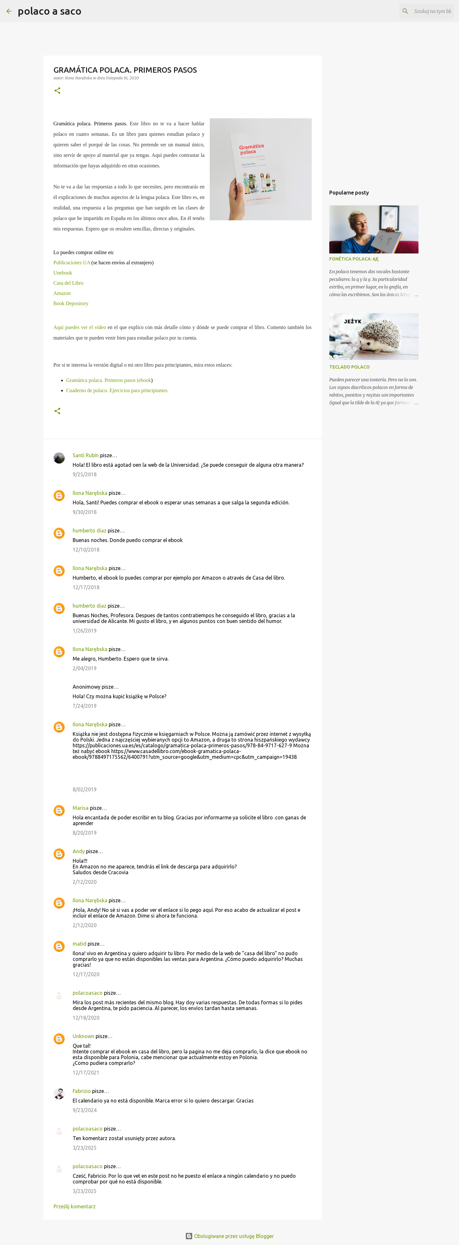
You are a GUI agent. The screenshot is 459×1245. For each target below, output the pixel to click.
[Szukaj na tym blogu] (420, 11)
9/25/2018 (85, 474)
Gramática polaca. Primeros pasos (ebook (108, 380)
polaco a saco (50, 11)
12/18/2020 (86, 1018)
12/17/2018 (86, 587)
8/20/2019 (85, 833)
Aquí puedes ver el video (80, 327)
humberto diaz (89, 530)
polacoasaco (88, 993)
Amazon (62, 293)
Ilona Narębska (90, 493)
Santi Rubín (86, 455)
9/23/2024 (85, 1110)
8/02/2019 (85, 789)
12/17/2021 (86, 1072)
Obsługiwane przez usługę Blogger (229, 1236)
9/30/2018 (85, 512)
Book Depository (71, 303)
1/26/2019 (85, 630)
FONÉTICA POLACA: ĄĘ (353, 258)
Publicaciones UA (72, 262)
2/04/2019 (85, 668)
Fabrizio (82, 1091)
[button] (57, 91)
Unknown (83, 1036)
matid (79, 944)
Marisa (81, 808)
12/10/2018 (86, 550)
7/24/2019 (85, 706)
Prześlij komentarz (75, 1206)
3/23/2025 (85, 1148)
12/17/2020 (86, 974)
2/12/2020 (85, 882)
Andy (79, 851)
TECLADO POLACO (349, 367)
